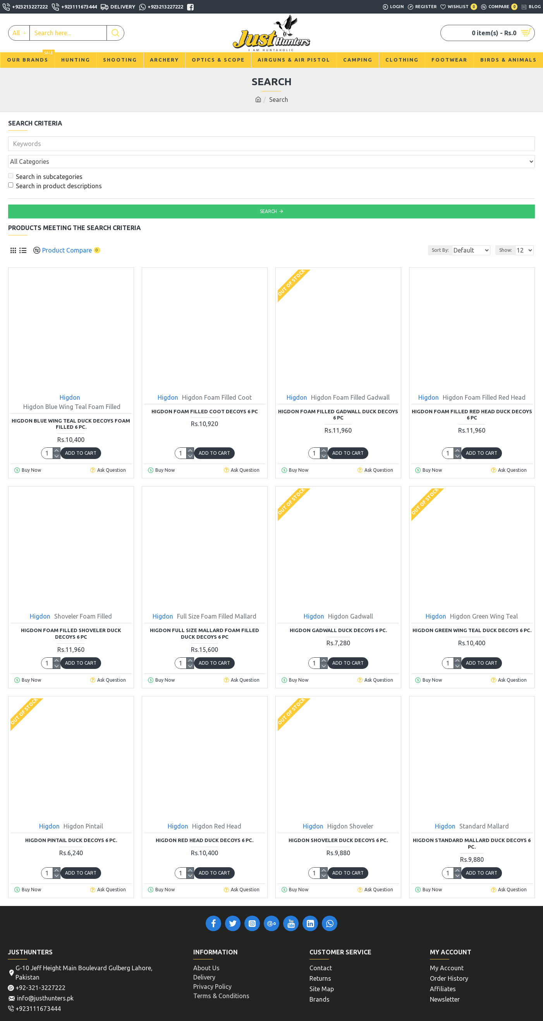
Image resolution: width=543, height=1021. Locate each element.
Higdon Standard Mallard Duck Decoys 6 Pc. (472, 826)
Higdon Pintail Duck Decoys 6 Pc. (71, 823)
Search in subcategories (45, 159)
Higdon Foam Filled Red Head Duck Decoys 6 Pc (472, 398)
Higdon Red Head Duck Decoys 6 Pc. (204, 823)
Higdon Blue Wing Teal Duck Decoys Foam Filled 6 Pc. (71, 407)
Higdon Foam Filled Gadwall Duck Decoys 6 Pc (338, 398)
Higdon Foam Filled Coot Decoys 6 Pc (204, 394)
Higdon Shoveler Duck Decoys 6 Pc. (338, 823)
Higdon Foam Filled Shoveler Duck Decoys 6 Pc (71, 616)
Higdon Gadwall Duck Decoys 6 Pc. (338, 613)
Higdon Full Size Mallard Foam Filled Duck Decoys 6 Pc (204, 616)
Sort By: (434, 232)
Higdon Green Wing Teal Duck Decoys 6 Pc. (471, 613)
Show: (508, 232)
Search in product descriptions (55, 168)
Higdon (70, 380)
